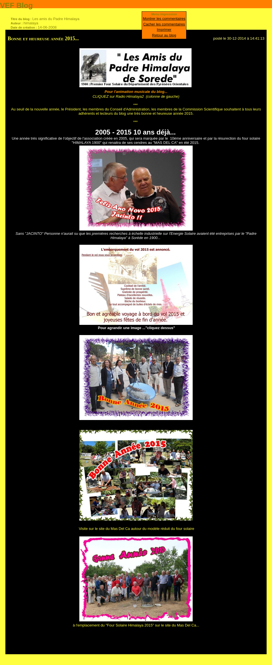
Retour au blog (164, 35)
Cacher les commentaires (164, 24)
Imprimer (164, 29)
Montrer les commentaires (164, 18)
